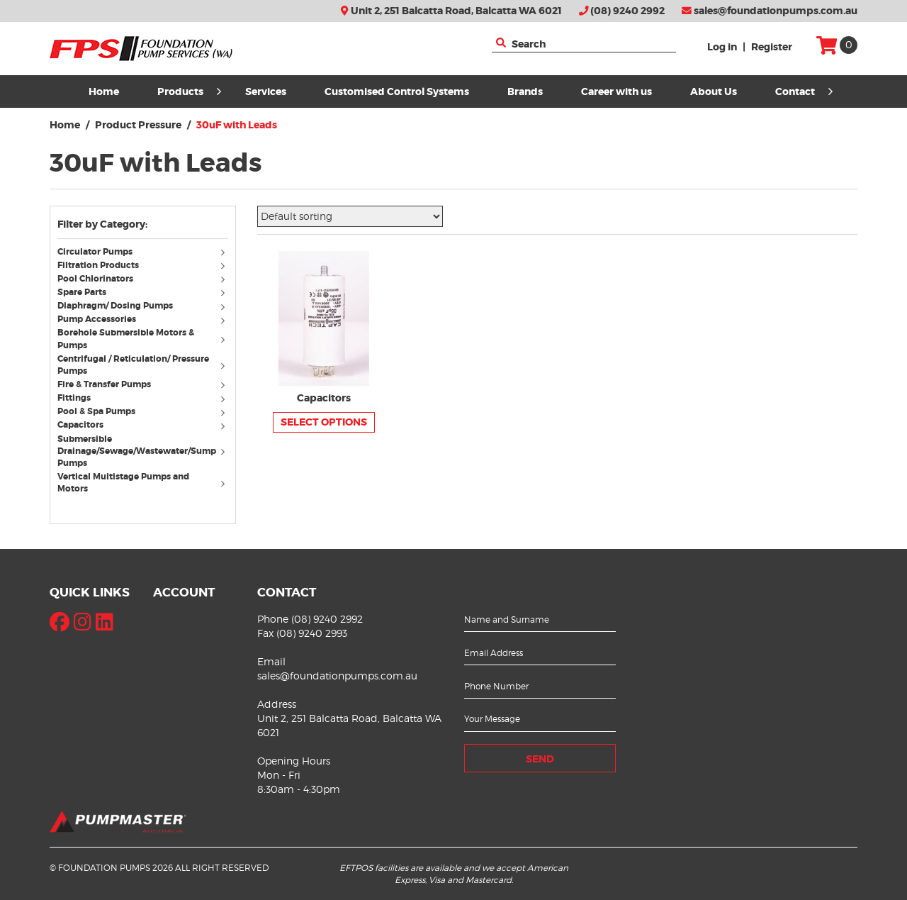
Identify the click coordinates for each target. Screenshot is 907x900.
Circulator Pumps (95, 251)
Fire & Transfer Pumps (104, 384)
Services (265, 91)
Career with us (616, 91)
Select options (324, 422)
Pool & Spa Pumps (96, 411)
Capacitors (80, 424)
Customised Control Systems (397, 91)
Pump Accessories (96, 319)
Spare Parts (81, 292)
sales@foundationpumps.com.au (769, 11)
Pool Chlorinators (95, 278)
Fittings (74, 398)
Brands (525, 91)
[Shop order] (350, 216)
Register (771, 46)
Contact (804, 91)
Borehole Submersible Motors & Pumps (125, 338)
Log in (722, 46)
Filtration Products (98, 265)
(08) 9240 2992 (622, 11)
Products (189, 91)
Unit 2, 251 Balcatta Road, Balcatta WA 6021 (451, 11)
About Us (713, 91)
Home (104, 91)
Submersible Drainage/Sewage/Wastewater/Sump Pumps (136, 451)
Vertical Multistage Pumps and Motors (123, 482)
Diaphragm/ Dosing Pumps (115, 305)
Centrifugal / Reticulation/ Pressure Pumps (133, 365)
